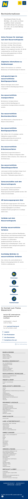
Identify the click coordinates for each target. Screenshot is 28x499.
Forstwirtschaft (6, 424)
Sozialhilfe (5, 412)
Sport (4, 383)
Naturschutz (5, 442)
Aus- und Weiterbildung (7, 363)
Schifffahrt (5, 465)
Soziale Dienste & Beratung (8, 411)
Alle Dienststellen (9, 337)
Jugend (4, 392)
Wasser (4, 446)
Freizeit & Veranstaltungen (8, 382)
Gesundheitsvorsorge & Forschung (10, 408)
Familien (4, 388)
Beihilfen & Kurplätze (7, 413)
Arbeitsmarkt (5, 471)
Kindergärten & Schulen (7, 364)
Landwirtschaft (6, 427)
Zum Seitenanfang (21, 344)
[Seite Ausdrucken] (2, 497)
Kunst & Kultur (6, 418)
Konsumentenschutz (7, 394)
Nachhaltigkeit (5, 441)
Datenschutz (20, 483)
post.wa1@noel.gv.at (13, 326)
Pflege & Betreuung (6, 409)
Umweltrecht (5, 443)
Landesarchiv (5, 365)
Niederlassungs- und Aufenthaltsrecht (10, 397)
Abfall (4, 435)
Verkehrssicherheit (6, 466)
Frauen (4, 389)
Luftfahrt (4, 461)
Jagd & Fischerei (6, 425)
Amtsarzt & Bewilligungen (8, 405)
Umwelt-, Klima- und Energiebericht (10, 434)
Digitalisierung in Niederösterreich (9, 375)
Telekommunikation (6, 377)
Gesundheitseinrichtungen (8, 407)
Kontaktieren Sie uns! (10, 340)
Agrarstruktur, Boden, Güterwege (9, 423)
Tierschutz (5, 399)
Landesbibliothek (6, 367)
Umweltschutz (5, 444)
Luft (3, 439)
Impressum (10, 485)
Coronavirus (5, 404)
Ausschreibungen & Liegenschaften (10, 472)
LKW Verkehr (5, 460)
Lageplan (6, 332)
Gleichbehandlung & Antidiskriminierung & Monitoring (13, 390)
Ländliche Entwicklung (7, 428)
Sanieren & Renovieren (7, 356)
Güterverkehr (5, 457)
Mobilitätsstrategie (6, 462)
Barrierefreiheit (9, 483)
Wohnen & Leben (6, 358)
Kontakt (18, 485)
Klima (4, 438)
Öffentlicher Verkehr (7, 463)
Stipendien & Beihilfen (7, 369)
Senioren (4, 398)
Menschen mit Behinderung (8, 395)
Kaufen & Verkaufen (7, 355)
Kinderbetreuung (6, 393)
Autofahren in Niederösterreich (9, 455)
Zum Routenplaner (9, 334)
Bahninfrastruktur (6, 456)
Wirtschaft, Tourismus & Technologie (10, 477)
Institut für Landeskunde (7, 368)
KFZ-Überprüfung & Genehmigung (9, 458)
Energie (4, 437)
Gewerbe (4, 473)
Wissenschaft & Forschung (8, 370)
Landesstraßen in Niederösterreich (10, 453)
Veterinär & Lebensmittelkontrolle (9, 429)
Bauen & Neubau (6, 354)
